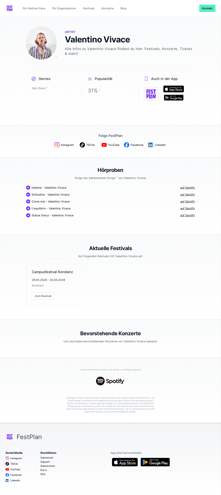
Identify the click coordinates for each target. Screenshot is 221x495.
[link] (54, 284)
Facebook (14, 475)
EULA (43, 470)
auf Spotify (187, 187)
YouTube (13, 469)
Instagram (14, 458)
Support (45, 461)
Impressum (46, 457)
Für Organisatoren (64, 8)
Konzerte (108, 8)
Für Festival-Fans (34, 8)
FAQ (42, 474)
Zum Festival (43, 296)
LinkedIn (13, 480)
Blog (123, 8)
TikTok (12, 464)
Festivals (89, 8)
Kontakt (207, 8)
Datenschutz (47, 465)
